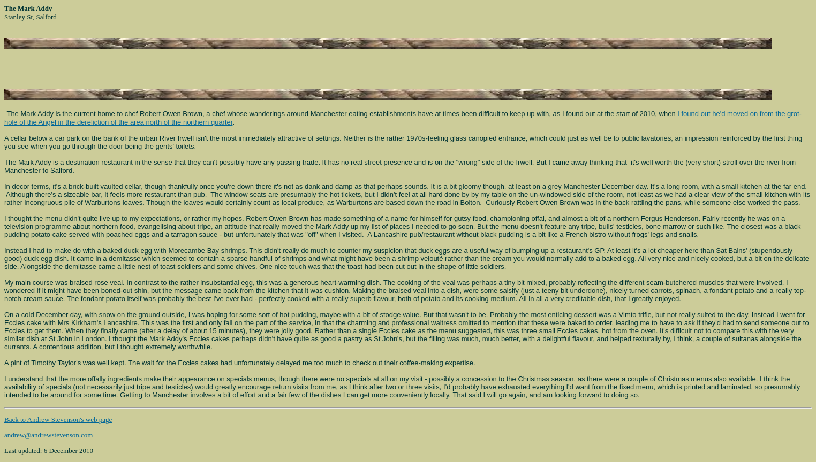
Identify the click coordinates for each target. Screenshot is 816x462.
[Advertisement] (129, 65)
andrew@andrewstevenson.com (48, 435)
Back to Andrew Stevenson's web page (58, 419)
